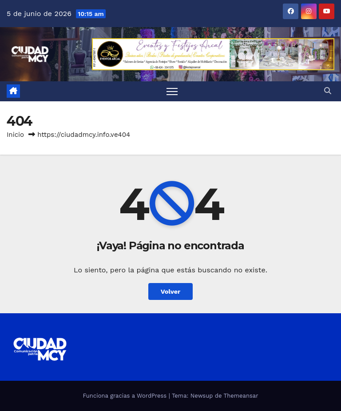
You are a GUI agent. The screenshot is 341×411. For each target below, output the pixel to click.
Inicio (15, 135)
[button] (327, 91)
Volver (171, 291)
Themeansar (241, 395)
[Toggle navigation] (172, 91)
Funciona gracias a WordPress (125, 395)
